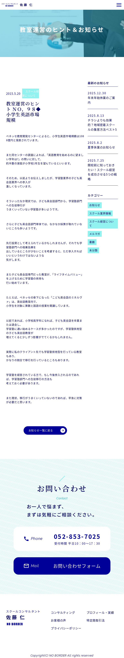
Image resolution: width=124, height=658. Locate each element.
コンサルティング (63, 612)
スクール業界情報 (100, 213)
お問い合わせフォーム (62, 567)
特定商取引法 (96, 620)
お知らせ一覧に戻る (47, 430)
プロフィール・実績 (100, 612)
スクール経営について (30, 93)
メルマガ (94, 234)
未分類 (93, 250)
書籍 (92, 242)
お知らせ (94, 205)
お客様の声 (58, 620)
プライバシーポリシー (66, 628)
